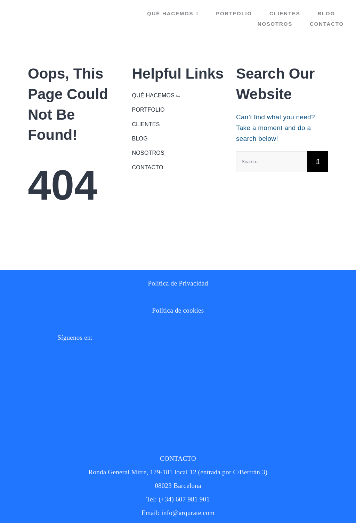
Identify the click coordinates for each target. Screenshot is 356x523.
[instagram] (24, 361)
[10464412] (31, 403)
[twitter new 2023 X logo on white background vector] (24, 438)
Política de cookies (178, 310)
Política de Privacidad (178, 283)
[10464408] (31, 375)
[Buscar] (317, 161)
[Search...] (271, 161)
